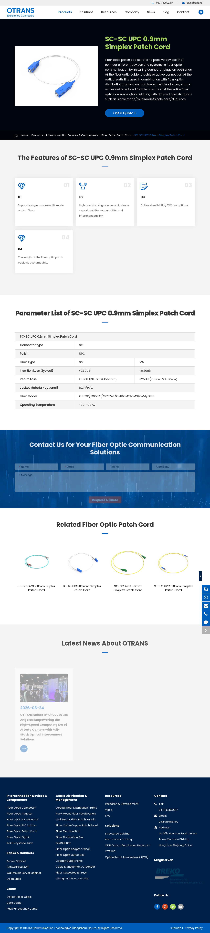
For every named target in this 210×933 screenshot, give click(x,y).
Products (65, 14)
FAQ (107, 816)
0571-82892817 (162, 3)
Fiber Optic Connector (21, 808)
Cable (11, 889)
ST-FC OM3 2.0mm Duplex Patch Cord (36, 588)
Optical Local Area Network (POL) (126, 857)
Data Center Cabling (118, 839)
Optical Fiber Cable (19, 897)
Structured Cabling (117, 833)
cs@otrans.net (192, 3)
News (151, 14)
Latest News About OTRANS (105, 645)
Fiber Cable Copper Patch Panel (77, 825)
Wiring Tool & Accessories (72, 878)
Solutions (86, 14)
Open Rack (14, 879)
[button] (200, 576)
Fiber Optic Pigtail (18, 837)
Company (132, 14)
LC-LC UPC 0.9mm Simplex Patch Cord (82, 588)
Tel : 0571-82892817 (166, 806)
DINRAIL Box (63, 843)
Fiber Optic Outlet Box (70, 855)
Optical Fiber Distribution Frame (76, 808)
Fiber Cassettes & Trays (71, 872)
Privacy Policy (194, 928)
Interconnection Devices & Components (72, 135)
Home (24, 135)
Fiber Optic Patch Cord (116, 135)
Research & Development (121, 804)
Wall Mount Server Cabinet (24, 873)
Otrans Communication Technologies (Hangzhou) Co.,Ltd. (60, 928)
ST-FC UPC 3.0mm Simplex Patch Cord (173, 588)
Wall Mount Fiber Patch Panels (75, 819)
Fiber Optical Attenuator (22, 819)
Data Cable (14, 903)
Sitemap (175, 928)
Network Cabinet (18, 867)
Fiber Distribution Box (69, 837)
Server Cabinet (16, 861)
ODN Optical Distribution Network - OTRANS (127, 848)
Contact (183, 14)
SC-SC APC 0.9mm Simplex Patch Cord (128, 588)
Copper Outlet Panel (69, 861)
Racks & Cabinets (20, 853)
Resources (109, 14)
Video (108, 810)
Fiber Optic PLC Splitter (22, 825)
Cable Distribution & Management (71, 798)
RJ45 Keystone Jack (20, 843)
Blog (166, 14)
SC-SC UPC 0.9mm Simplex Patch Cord (159, 135)
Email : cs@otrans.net (166, 818)
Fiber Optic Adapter (19, 813)
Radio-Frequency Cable (22, 909)
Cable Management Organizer (75, 867)
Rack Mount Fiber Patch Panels (76, 813)
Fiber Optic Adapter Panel (73, 849)
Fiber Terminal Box (68, 831)
